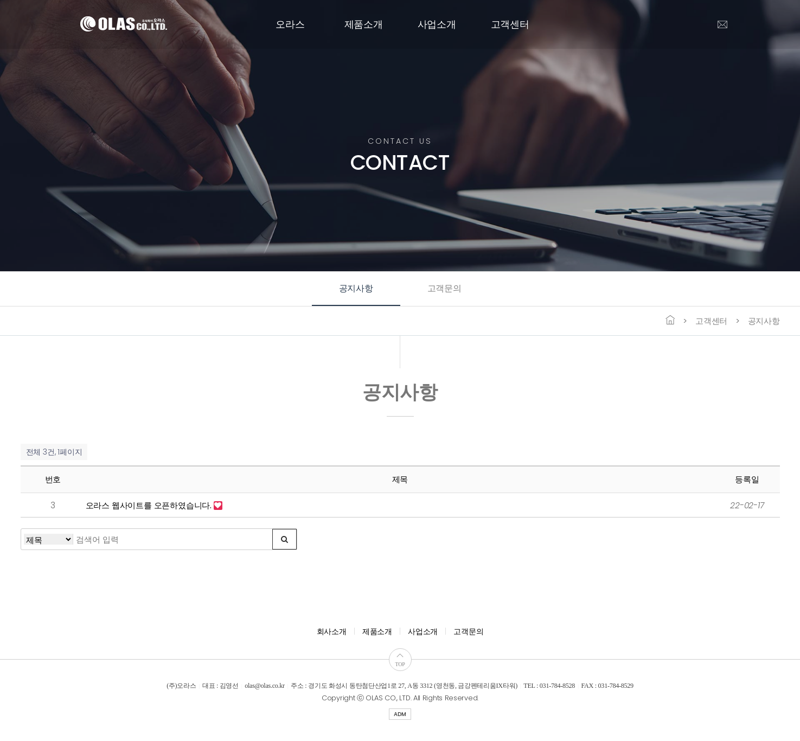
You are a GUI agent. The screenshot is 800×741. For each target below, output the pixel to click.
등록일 (747, 479)
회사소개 (332, 631)
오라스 (290, 24)
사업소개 (437, 24)
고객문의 (444, 288)
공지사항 (356, 288)
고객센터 (510, 24)
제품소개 (363, 24)
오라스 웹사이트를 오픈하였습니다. (150, 505)
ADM (400, 714)
